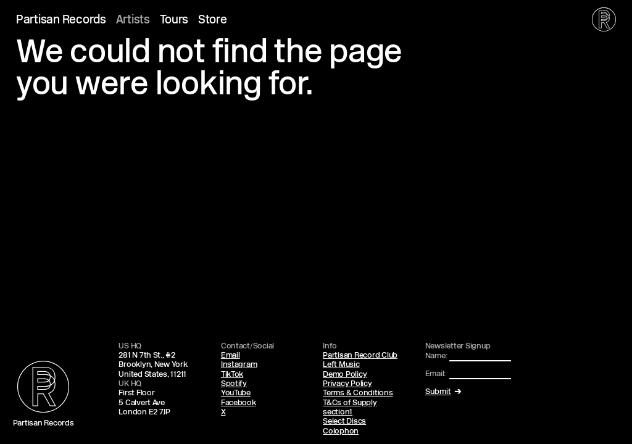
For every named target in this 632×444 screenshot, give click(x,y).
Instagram (239, 365)
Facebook (238, 403)
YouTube (236, 393)
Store (212, 20)
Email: (435, 374)
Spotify (234, 384)
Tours (174, 20)
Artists (133, 20)
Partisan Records (61, 20)
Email (230, 356)
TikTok (232, 375)
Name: (436, 356)
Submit (438, 392)
